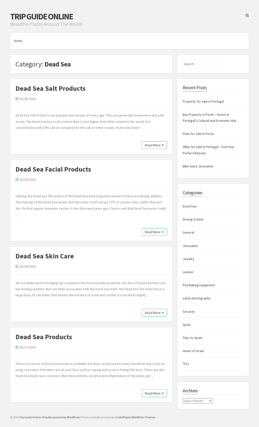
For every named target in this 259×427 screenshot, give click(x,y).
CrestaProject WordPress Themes (135, 417)
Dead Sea (189, 206)
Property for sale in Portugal (203, 101)
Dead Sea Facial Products (53, 169)
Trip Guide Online (41, 16)
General (188, 232)
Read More (154, 145)
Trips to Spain (192, 338)
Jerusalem (190, 246)
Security (189, 311)
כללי (186, 364)
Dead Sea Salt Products (51, 88)
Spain (187, 324)
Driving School (193, 219)
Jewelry (188, 259)
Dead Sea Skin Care (45, 256)
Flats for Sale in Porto (198, 133)
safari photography (197, 298)
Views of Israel (193, 351)
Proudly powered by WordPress (60, 417)
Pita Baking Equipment (199, 285)
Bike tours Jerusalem (198, 166)
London (188, 272)
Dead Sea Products (44, 336)
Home (18, 41)
